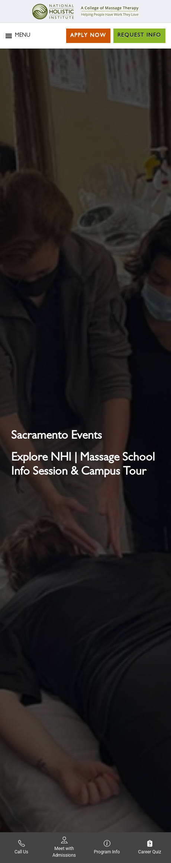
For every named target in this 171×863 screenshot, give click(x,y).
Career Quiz (149, 847)
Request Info (139, 35)
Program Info (107, 847)
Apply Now (88, 35)
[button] (22, 36)
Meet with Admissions (64, 847)
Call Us (21, 847)
